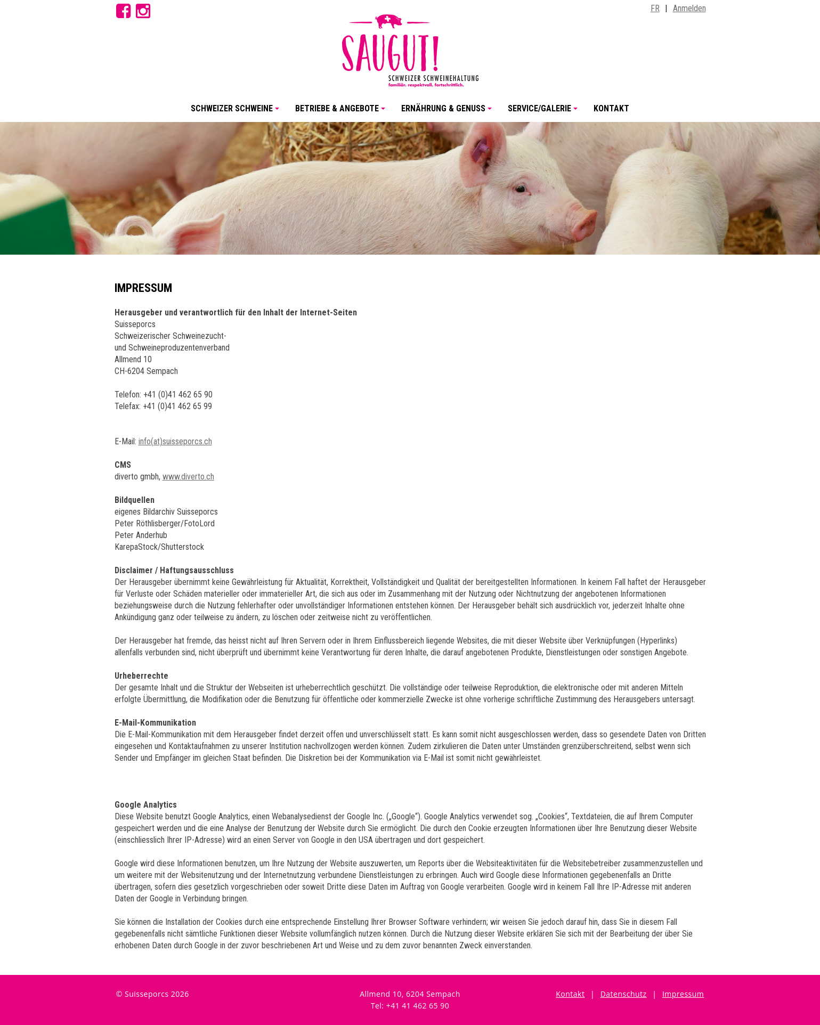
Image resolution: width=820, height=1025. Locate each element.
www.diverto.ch (188, 476)
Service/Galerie (544, 112)
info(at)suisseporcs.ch (175, 441)
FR (655, 8)
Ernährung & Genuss (448, 112)
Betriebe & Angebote (341, 112)
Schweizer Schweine (236, 112)
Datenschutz (623, 994)
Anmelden (689, 8)
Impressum (683, 994)
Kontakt (611, 108)
